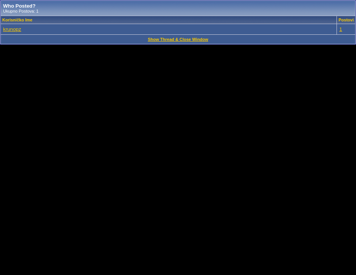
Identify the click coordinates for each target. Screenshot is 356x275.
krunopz (12, 29)
